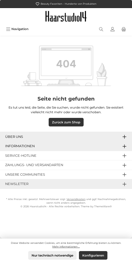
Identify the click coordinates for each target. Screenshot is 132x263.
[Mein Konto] (112, 29)
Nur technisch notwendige (52, 255)
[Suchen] (101, 29)
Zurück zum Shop (66, 122)
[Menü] (17, 29)
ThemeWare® (103, 206)
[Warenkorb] (123, 29)
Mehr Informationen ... (66, 246)
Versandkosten (76, 199)
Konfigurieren (93, 255)
